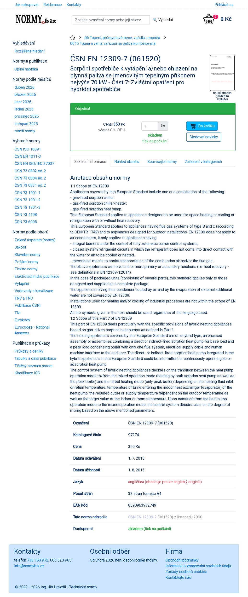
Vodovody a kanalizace (34, 291)
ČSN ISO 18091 (28, 149)
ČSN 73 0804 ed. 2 (30, 178)
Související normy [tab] (162, 161)
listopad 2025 (26, 124)
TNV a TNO (24, 298)
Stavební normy (27, 254)
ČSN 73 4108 (26, 214)
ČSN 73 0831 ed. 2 (30, 185)
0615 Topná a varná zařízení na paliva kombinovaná (113, 43)
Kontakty (74, 4)
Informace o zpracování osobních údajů (198, 566)
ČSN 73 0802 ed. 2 (30, 171)
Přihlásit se (224, 4)
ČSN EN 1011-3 (28, 156)
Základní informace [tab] (90, 161)
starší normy (25, 131)
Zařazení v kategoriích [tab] (203, 161)
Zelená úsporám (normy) (35, 240)
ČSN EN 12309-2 (142, 517)
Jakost (20, 247)
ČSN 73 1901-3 (27, 207)
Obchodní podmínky (182, 560)
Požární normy (27, 262)
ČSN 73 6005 (26, 222)
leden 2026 (24, 109)
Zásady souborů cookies (186, 571)
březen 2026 (25, 94)
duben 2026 (25, 87)
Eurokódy (22, 320)
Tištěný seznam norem (33, 366)
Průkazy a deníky (29, 351)
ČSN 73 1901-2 (27, 200)
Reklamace (52, 4)
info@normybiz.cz (29, 566)
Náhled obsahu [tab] (126, 161)
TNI (18, 313)
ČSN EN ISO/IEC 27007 (34, 163)
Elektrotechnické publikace (37, 276)
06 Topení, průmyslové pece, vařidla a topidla (122, 37)
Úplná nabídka (26, 69)
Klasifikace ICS (27, 373)
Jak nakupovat (27, 4)
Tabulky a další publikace (35, 358)
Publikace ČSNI (28, 305)
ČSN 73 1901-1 (27, 193)
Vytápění (22, 283)
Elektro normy (26, 269)
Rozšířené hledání (30, 51)
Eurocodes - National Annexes (32, 330)
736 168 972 (37, 560)
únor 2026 (23, 102)
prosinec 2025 (27, 116)
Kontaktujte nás (178, 577)
